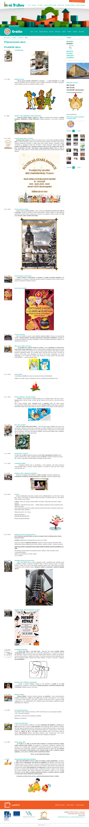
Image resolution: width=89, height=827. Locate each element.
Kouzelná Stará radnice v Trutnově (24, 138)
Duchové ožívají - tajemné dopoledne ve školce (27, 609)
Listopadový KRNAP (20, 463)
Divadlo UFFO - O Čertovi (21, 453)
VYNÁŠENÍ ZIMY (19, 50)
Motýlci (69, 51)
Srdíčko (14, 37)
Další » (79, 130)
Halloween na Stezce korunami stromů (25, 534)
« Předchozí (69, 130)
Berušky (70, 41)
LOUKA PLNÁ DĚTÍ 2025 (21, 723)
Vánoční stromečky (20, 334)
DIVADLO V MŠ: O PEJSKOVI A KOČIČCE (26, 473)
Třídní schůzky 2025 (20, 742)
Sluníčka (70, 57)
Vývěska (75, 31)
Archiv (70, 48)
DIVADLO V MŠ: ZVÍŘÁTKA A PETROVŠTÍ (26, 682)
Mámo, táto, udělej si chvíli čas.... (23, 346)
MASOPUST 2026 (19, 79)
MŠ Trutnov (7, 37)
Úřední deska (60, 5)
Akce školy (81, 31)
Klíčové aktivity (70, 805)
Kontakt (69, 31)
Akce (70, 47)
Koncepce (71, 45)
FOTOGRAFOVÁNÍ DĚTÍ (21, 649)
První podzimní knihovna (21, 710)
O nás (36, 31)
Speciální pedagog (70, 5)
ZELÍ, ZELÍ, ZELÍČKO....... (21, 425)
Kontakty (34, 5)
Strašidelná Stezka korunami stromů (24, 560)
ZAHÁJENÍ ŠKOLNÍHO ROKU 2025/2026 (25, 759)
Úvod (29, 5)
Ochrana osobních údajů (50, 5)
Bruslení (17, 494)
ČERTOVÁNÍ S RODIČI (20, 288)
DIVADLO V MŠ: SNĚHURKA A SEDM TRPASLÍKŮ (28, 115)
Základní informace (60, 805)
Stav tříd (51, 31)
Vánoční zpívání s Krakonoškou (23, 276)
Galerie (64, 31)
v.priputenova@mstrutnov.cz (78, 817)
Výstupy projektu (80, 805)
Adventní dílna (18, 374)
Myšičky (21, 37)
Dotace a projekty (80, 5)
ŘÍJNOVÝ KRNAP (19, 694)
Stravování (57, 31)
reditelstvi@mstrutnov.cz (78, 1)
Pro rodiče (40, 5)
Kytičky (69, 53)
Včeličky (70, 55)
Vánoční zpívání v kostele (21, 209)
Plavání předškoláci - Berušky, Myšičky (25, 397)
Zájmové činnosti (43, 31)
